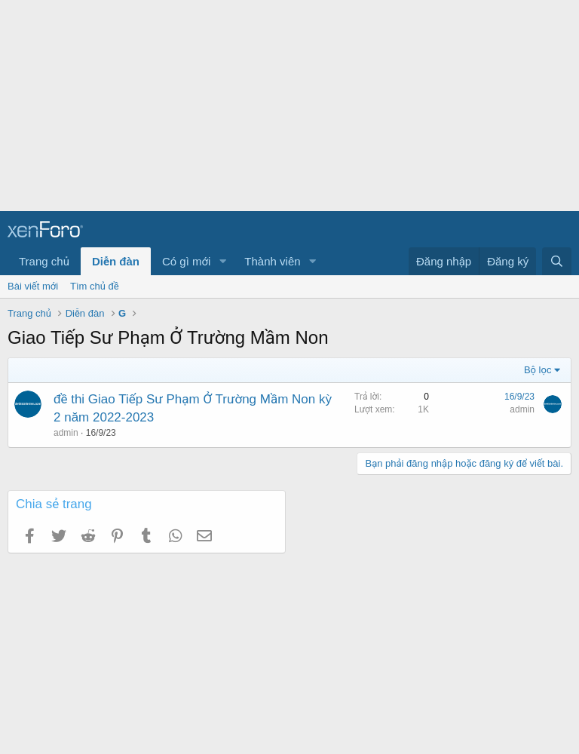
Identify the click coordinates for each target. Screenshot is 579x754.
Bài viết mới (33, 286)
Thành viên (272, 261)
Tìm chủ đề (94, 286)
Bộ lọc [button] (538, 369)
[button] (222, 261)
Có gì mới (186, 261)
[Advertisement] (289, 105)
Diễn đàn (115, 261)
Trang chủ (44, 261)
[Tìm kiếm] (556, 261)
